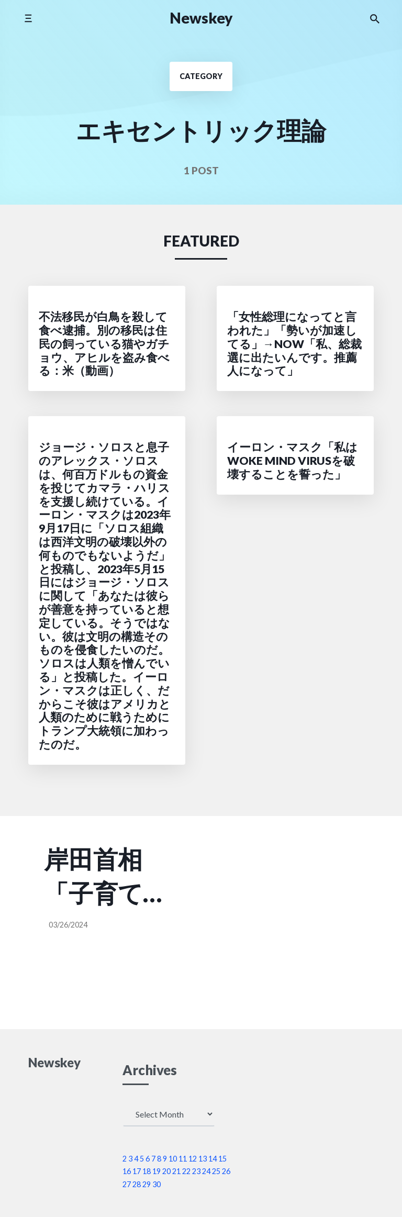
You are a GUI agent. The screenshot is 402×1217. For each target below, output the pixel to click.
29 (146, 1184)
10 (173, 1158)
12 (192, 1158)
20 (166, 1171)
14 (212, 1158)
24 (206, 1171)
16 (126, 1171)
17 (136, 1171)
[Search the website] (375, 18)
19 (156, 1171)
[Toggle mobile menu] (28, 18)
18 (146, 1171)
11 (182, 1158)
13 (202, 1158)
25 (216, 1171)
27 (126, 1184)
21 (176, 1171)
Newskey (201, 18)
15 (222, 1158)
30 (156, 1184)
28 (136, 1184)
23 (196, 1171)
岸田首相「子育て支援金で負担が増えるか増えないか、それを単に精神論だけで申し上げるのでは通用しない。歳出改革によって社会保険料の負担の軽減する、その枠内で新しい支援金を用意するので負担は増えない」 (94, 877)
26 (226, 1171)
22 (186, 1171)
